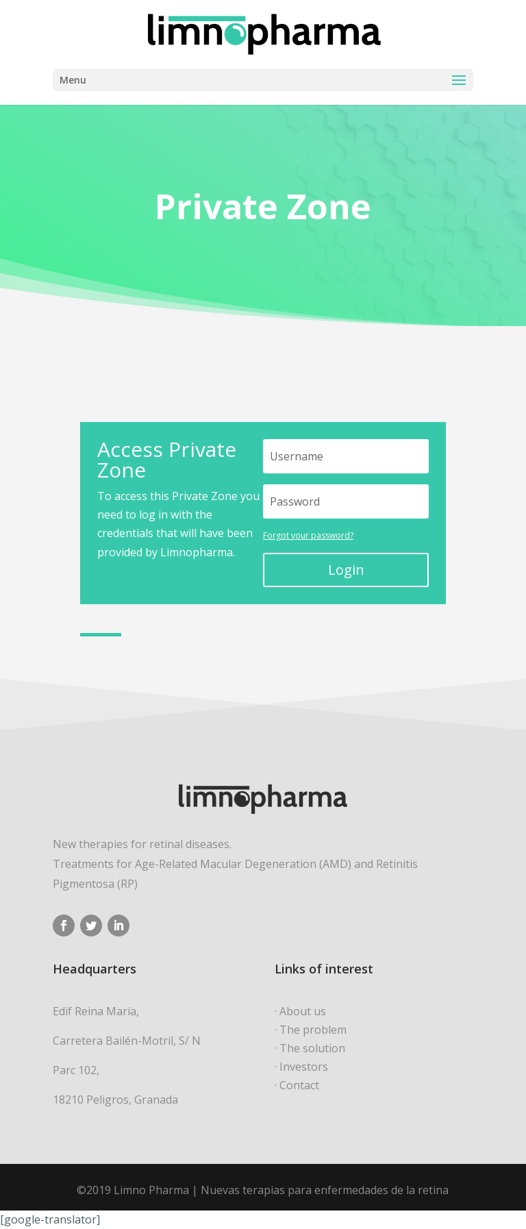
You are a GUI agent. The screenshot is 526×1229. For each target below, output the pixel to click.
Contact (299, 1085)
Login (346, 569)
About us (302, 1011)
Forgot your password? (308, 535)
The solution (312, 1048)
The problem (313, 1029)
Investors (303, 1066)
